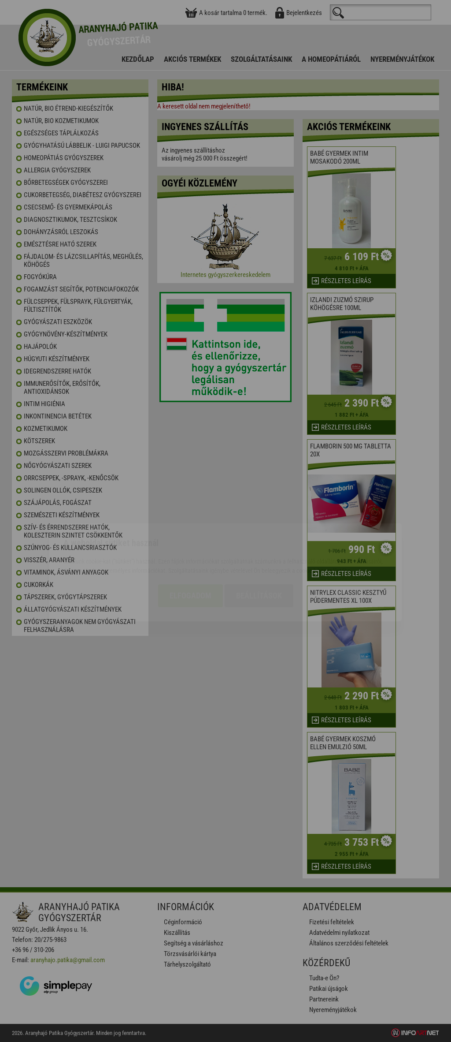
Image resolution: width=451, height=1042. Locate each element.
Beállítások (259, 544)
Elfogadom (190, 544)
